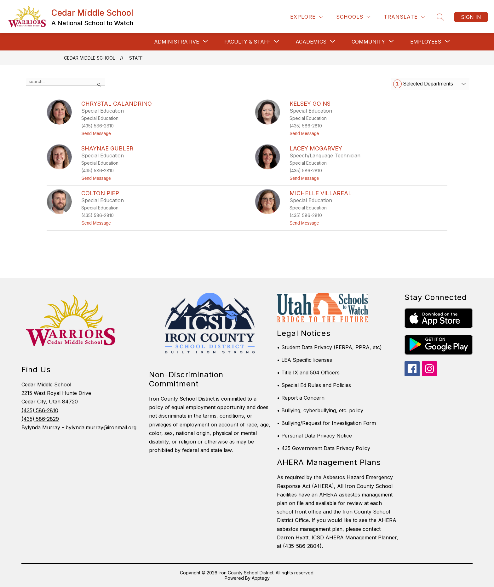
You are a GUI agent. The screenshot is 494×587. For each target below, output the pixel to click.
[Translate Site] (404, 17)
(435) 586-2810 (39, 410)
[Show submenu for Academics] (311, 41)
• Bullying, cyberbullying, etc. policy (320, 410)
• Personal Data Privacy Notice (314, 435)
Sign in (471, 17)
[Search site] (440, 17)
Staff (136, 58)
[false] (65, 81)
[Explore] (307, 17)
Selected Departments (423, 83)
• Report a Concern (301, 398)
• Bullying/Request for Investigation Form (326, 423)
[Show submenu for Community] (368, 41)
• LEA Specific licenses (304, 360)
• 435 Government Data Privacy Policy (323, 448)
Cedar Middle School (89, 58)
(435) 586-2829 (40, 419)
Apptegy (261, 578)
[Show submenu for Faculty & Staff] (247, 41)
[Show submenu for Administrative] (176, 41)
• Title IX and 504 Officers (308, 372)
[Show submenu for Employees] (425, 41)
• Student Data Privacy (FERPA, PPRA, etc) (329, 347)
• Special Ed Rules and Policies (314, 385)
